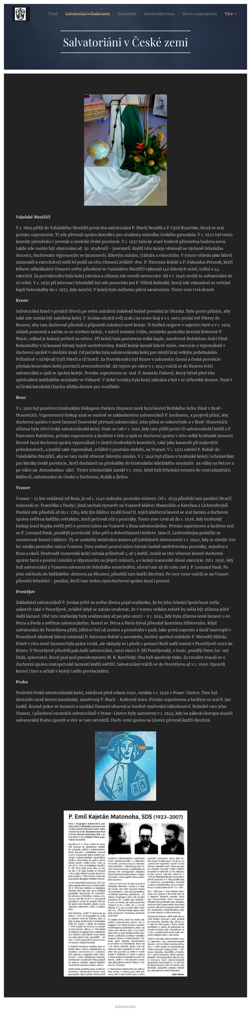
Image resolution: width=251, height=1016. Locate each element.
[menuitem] (86, 14)
